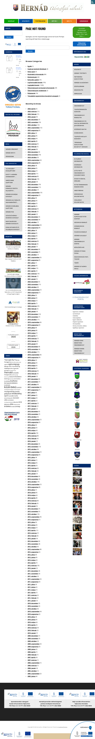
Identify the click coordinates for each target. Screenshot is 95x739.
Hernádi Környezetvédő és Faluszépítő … (11, 188)
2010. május (31, 622)
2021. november (33, 252)
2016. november (33, 414)
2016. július (31, 425)
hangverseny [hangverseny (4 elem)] (13, 370)
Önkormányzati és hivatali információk (41, 88)
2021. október (32, 255)
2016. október (32, 417)
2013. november (33, 511)
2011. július (31, 584)
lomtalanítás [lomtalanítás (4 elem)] (7, 389)
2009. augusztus (33, 647)
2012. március (32, 565)
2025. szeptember (34, 128)
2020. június (31, 298)
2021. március (32, 274)
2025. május (31, 138)
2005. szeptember (34, 674)
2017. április (31, 401)
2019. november (33, 317)
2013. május (31, 528)
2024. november (33, 155)
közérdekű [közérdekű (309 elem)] (10, 387)
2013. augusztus (33, 520)
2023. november (33, 187)
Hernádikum (84, 21)
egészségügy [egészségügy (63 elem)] (14, 364)
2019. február (32, 341)
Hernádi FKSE (10, 212)
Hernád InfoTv (10, 153)
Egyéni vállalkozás (77, 317)
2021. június (31, 265)
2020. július (31, 295)
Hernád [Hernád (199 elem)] (8, 372)
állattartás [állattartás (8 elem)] (7, 404)
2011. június (31, 587)
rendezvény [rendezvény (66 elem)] (17, 393)
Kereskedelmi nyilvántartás (79, 193)
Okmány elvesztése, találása (80, 323)
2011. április (31, 592)
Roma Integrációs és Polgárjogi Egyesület (12, 228)
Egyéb (30, 66)
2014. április (31, 498)
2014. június (31, 492)
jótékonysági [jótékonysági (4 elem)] (15, 374)
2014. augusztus (33, 487)
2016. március (32, 436)
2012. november (33, 544)
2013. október (32, 514)
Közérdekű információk (36, 74)
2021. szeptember (34, 257)
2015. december (33, 444)
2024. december (33, 152)
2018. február (32, 374)
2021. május (31, 268)
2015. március (32, 468)
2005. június (31, 676)
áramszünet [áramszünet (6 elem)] (17, 404)
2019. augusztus (33, 325)
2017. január (32, 409)
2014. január (32, 506)
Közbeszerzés (78, 133)
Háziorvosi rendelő (80, 220)
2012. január (32, 568)
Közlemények (32, 77)
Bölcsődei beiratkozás (19, 56)
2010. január (32, 633)
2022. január (32, 247)
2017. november (33, 382)
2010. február (32, 630)
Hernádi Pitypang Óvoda (79, 250)
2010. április (31, 625)
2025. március (32, 144)
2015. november (33, 447)
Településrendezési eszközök (80, 110)
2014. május (31, 495)
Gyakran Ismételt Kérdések (37, 69)
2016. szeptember (34, 420)
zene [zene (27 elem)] (20, 402)
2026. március (32, 111)
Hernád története (80, 73)
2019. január (32, 344)
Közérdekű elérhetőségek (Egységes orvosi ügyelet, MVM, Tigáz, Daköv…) (82, 32)
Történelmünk (40, 21)
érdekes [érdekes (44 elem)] (7, 406)
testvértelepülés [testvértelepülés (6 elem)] (8, 398)
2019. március (32, 338)
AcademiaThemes (62, 727)
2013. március (32, 533)
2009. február (32, 655)
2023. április (31, 206)
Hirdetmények (78, 188)
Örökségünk (10, 156)
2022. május (31, 236)
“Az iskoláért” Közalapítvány (10, 170)
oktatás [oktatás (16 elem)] (17, 391)
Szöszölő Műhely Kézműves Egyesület (12, 217)
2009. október (32, 641)
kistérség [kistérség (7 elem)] (6, 379)
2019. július (31, 328)
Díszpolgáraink (79, 86)
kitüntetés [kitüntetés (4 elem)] (11, 378)
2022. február (32, 244)
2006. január (32, 668)
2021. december (33, 249)
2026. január (32, 117)
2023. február (32, 211)
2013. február (32, 536)
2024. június (31, 168)
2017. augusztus (33, 390)
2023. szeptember (34, 192)
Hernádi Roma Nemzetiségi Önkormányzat (79, 341)
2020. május (31, 301)
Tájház (76, 260)
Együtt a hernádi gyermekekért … (11, 175)
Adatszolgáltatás (77, 315)
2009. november (33, 638)
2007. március (32, 660)
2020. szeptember (34, 290)
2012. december (33, 541)
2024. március (32, 176)
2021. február (32, 276)
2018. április (31, 368)
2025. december (33, 120)
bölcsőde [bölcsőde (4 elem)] (13, 362)
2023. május (31, 203)
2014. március (32, 501)
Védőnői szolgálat (80, 233)
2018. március (32, 371)
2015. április (31, 465)
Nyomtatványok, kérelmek (79, 178)
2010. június (31, 620)
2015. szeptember (34, 452)
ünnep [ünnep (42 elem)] (17, 406)
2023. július (31, 198)
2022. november (33, 220)
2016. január (32, 441)
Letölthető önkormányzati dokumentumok (79, 171)
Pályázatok (31, 93)
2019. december (33, 314)
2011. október (32, 576)
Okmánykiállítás (76, 321)
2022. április (31, 238)
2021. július (31, 263)
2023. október (32, 190)
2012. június (31, 557)
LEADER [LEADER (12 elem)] (19, 387)
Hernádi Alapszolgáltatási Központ (80, 214)
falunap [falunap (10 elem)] (6, 366)
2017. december (33, 379)
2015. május (31, 463)
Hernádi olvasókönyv (81, 82)
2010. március (32, 628)
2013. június (31, 525)
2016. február (32, 438)
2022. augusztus (33, 228)
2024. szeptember (34, 160)
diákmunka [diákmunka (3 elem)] (18, 362)
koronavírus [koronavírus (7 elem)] (17, 379)
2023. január (32, 214)
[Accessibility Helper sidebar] (93, 2)
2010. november (33, 606)
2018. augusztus (33, 357)
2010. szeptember (34, 611)
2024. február (32, 179)
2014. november (33, 479)
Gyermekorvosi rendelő (79, 225)
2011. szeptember (34, 579)
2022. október (32, 222)
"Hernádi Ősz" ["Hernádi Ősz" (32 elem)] (9, 360)
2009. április (31, 652)
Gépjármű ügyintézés (78, 319)
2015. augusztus (33, 455)
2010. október (32, 609)
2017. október (32, 384)
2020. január (32, 311)
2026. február (32, 114)
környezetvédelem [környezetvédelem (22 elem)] (10, 383)
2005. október (32, 671)
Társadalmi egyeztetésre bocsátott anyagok (43, 96)
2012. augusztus (33, 552)
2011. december (33, 571)
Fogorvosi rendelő (80, 230)
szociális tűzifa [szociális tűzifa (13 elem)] (13, 396)
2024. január (32, 182)
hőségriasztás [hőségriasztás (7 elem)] (8, 374)
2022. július (31, 230)
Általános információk (81, 159)
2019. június (31, 330)
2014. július (31, 490)
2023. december (33, 184)
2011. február (32, 598)
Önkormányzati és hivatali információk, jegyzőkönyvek (81, 123)
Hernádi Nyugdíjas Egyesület (11, 195)
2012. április (31, 563)
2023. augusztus (33, 195)
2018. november (33, 349)
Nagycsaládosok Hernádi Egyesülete (12, 222)
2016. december (33, 411)
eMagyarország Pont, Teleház (81, 256)
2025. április (31, 141)
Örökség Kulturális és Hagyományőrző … (13, 201)
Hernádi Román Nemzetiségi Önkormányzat (79, 349)
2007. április (31, 657)
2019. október (32, 320)
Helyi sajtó (31, 72)
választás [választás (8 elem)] (15, 402)
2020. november (33, 284)
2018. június (31, 363)
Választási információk (81, 44)
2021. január (32, 279)
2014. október (32, 482)
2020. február (32, 309)
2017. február (32, 406)
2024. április (31, 174)
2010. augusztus (33, 614)
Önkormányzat (79, 106)
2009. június (31, 649)
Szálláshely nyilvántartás (79, 199)
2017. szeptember (34, 387)
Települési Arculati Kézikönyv (80, 138)
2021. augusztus (33, 260)
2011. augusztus (33, 582)
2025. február (32, 147)
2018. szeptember (34, 355)
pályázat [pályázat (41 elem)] (7, 393)
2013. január (32, 538)
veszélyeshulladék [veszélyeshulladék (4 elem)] (8, 402)
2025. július (31, 133)
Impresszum (78, 93)
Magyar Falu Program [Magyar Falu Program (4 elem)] (15, 389)
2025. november (33, 122)
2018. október (32, 352)
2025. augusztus (33, 130)
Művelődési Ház (79, 245)
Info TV (69, 21)
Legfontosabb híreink (35, 82)
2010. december (33, 603)
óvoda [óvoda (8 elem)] (13, 406)
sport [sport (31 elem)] (6, 396)
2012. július (31, 555)
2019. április (31, 336)
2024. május (31, 171)
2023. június (31, 201)
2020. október (32, 287)
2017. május (31, 398)
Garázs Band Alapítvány (10, 181)
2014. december (33, 476)
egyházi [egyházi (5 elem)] (6, 364)
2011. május (31, 590)
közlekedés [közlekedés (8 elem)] (7, 385)
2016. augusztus (33, 422)
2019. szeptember (34, 322)
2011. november (33, 574)
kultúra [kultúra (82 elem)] (13, 380)
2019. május (31, 333)
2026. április (31, 109)
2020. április (31, 303)
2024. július (31, 165)
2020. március (32, 306)
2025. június (31, 136)
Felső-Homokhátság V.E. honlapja (13, 307)
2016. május (31, 430)
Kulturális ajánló (33, 80)
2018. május (31, 365)
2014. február (32, 503)
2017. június (31, 395)
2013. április (31, 530)
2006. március (32, 665)
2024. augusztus (33, 163)
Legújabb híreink (33, 85)
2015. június (31, 460)
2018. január (32, 376)
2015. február (32, 471)
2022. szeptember (34, 225)
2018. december (33, 347)
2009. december (33, 636)
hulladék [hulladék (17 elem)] (16, 373)
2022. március (32, 241)
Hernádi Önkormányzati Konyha (79, 239)
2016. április (31, 433)
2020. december (33, 282)
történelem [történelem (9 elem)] (10, 400)
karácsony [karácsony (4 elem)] (6, 376)
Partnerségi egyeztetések (78, 78)
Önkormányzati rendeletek (37, 91)
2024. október (32, 157)
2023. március (32, 209)
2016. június (31, 428)
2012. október (32, 547)
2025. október (32, 125)
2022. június (31, 233)
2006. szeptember (34, 663)
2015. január (32, 474)
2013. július (31, 522)
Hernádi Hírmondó (12, 149)
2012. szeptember (34, 549)
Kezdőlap (11, 21)
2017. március (32, 403)
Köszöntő (25, 21)
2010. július (31, 617)
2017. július (31, 392)
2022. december (33, 217)
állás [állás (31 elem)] (11, 404)
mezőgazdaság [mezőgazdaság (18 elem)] (9, 391)
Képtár (54, 21)
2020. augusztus (33, 292)
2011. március (32, 595)
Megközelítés (78, 90)
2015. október (32, 449)
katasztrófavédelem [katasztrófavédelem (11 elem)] (15, 377)
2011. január (32, 601)
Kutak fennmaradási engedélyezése (80, 183)
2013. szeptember (34, 517)
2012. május (31, 560)
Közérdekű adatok (80, 129)
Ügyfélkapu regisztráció (78, 325)
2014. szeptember (34, 484)
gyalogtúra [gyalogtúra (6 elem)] (7, 370)
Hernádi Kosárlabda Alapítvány (12, 207)
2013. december (33, 509)
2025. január (32, 149)
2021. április (31, 271)
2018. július (31, 360)
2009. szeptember (34, 644)
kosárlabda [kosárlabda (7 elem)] (7, 381)
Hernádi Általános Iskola (80, 265)
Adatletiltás (75, 313)
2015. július (31, 457)
